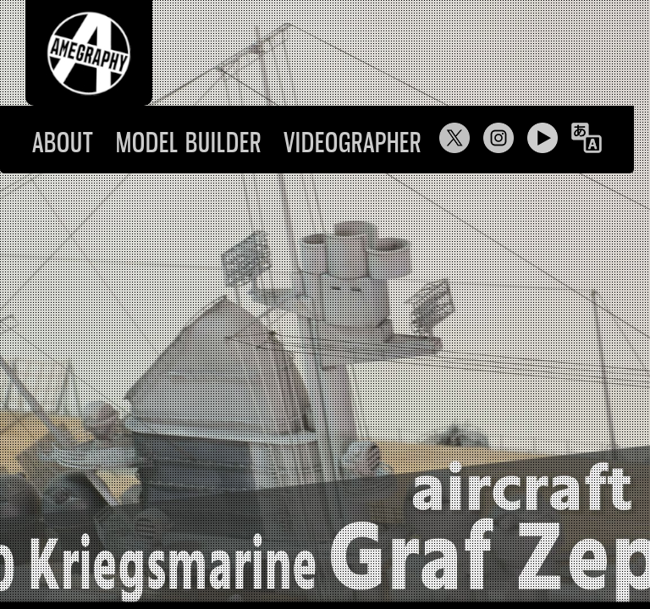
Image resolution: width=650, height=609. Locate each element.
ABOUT (63, 142)
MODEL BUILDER (189, 142)
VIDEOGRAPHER (352, 142)
